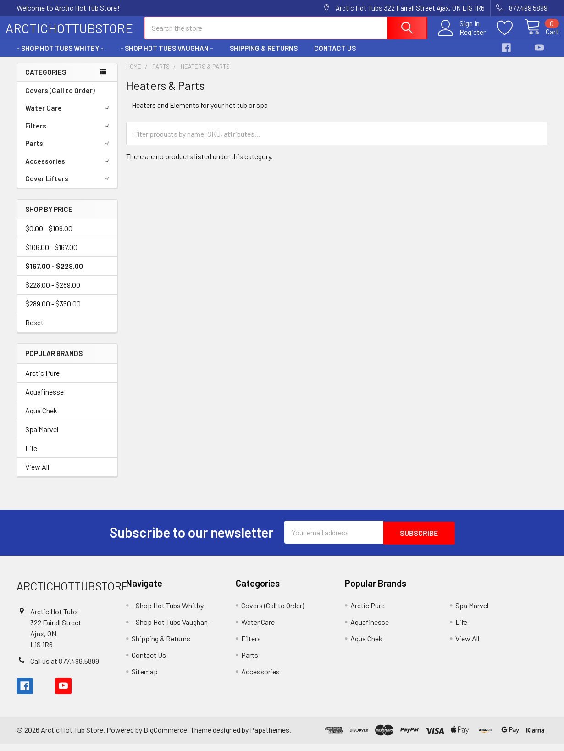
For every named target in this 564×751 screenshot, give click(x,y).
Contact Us (335, 56)
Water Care (68, 116)
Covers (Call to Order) (60, 99)
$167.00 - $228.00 (54, 274)
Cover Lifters (68, 187)
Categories (45, 80)
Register (462, 37)
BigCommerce (165, 737)
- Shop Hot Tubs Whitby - (60, 56)
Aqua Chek (41, 418)
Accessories (68, 169)
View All (37, 475)
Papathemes (269, 737)
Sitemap (145, 678)
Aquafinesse (44, 399)
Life (31, 456)
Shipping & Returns (264, 56)
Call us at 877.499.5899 (64, 668)
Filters (68, 134)
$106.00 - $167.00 (51, 255)
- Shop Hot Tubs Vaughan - (166, 56)
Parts (68, 151)
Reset (34, 330)
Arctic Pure (42, 381)
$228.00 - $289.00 (52, 293)
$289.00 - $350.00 (53, 311)
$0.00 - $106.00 (48, 236)
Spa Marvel (41, 437)
